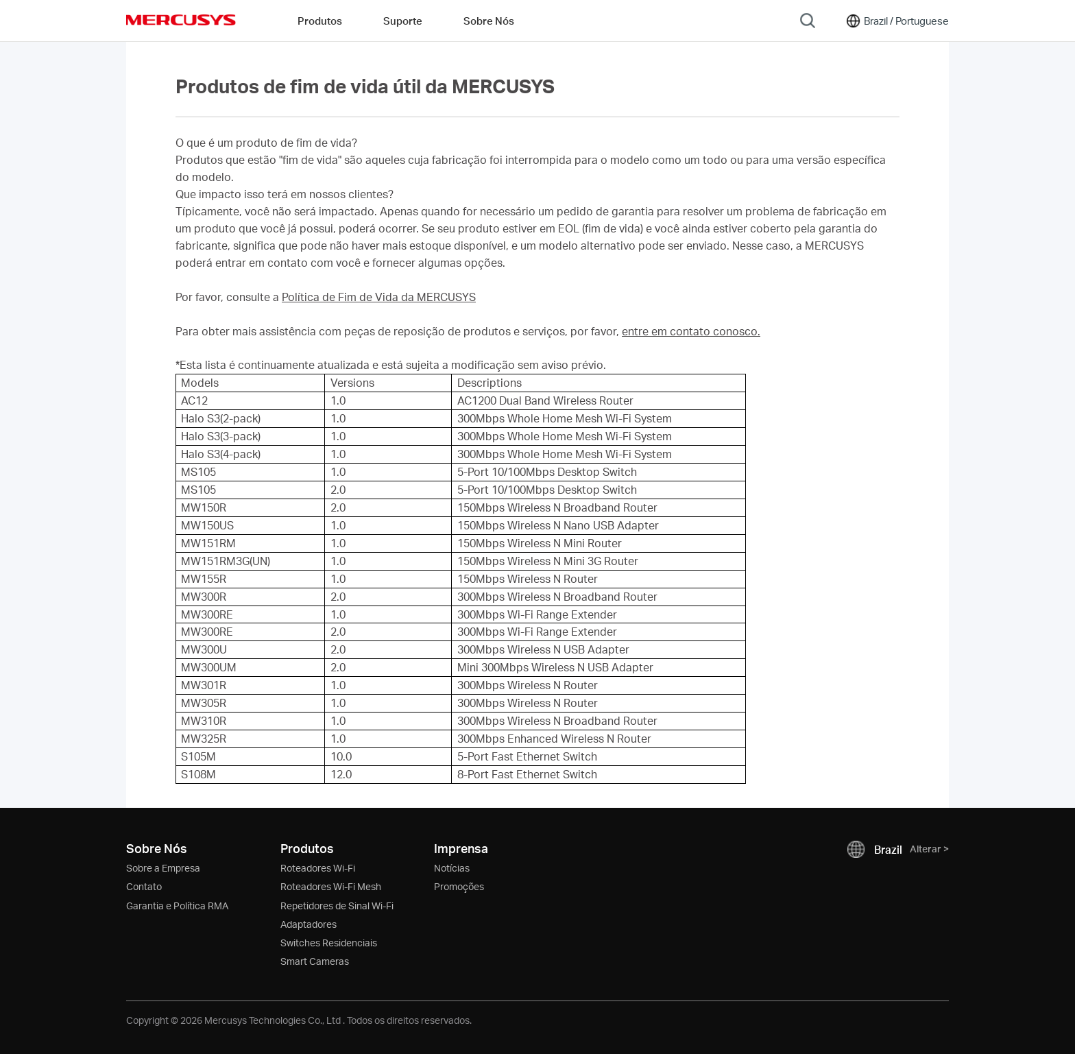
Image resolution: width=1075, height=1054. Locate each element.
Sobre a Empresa (163, 868)
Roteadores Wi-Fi (317, 868)
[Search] (807, 20)
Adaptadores (308, 924)
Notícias (452, 868)
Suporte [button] (402, 20)
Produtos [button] (320, 20)
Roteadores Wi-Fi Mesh (330, 886)
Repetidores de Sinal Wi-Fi (337, 905)
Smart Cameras (314, 961)
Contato (144, 886)
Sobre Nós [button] (488, 20)
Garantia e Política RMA (177, 905)
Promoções (459, 886)
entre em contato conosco (690, 331)
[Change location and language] (897, 20)
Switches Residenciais (328, 942)
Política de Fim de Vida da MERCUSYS (379, 297)
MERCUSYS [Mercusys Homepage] (181, 19)
